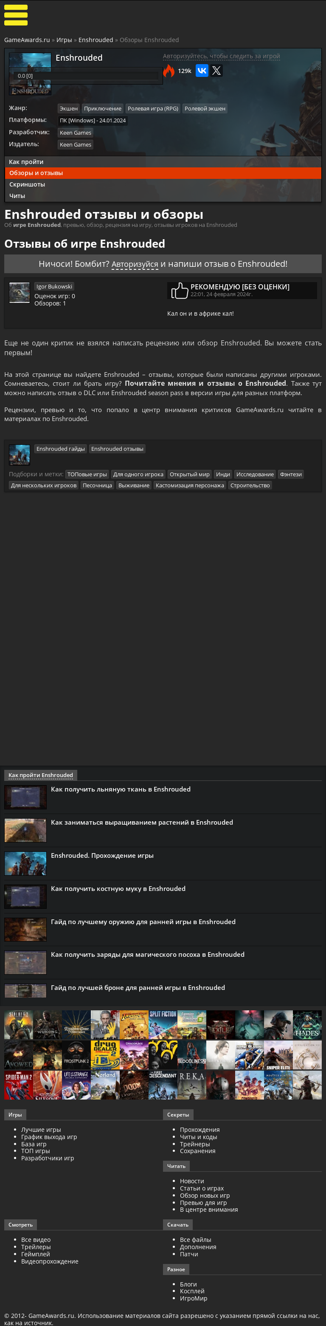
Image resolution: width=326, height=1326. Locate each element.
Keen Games (75, 132)
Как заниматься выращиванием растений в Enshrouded (142, 832)
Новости (192, 1192)
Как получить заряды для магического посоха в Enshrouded (147, 965)
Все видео (36, 1251)
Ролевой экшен (205, 108)
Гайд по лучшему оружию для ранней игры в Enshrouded (143, 932)
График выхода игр (49, 1147)
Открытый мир (190, 485)
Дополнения (198, 1257)
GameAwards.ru (27, 40)
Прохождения (200, 1140)
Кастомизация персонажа (190, 496)
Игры (64, 40)
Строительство (250, 496)
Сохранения (198, 1162)
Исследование (255, 485)
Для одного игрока (138, 485)
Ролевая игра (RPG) (153, 108)
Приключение (102, 108)
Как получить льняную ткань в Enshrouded (121, 799)
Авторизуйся (135, 262)
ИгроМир (194, 1309)
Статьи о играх (202, 1199)
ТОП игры (35, 1162)
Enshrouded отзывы (117, 460)
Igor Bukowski (54, 284)
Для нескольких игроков (43, 496)
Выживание (133, 496)
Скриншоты (27, 183)
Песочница (97, 496)
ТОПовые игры (87, 485)
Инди (223, 485)
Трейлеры (36, 1257)
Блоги (188, 1295)
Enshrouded (96, 40)
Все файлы (195, 1251)
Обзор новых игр (205, 1206)
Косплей (192, 1302)
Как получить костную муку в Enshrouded (118, 899)
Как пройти (26, 160)
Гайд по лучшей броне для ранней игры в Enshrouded (138, 998)
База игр (34, 1155)
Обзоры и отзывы (36, 172)
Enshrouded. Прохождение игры (102, 866)
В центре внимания (209, 1220)
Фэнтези (291, 485)
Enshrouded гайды (61, 460)
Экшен (69, 108)
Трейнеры (195, 1155)
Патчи (189, 1265)
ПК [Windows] (77, 120)
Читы (17, 194)
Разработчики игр (47, 1169)
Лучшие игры (41, 1140)
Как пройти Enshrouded (38, 785)
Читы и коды (198, 1147)
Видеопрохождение (50, 1272)
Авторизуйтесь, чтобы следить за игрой (221, 56)
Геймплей (35, 1265)
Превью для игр (203, 1213)
